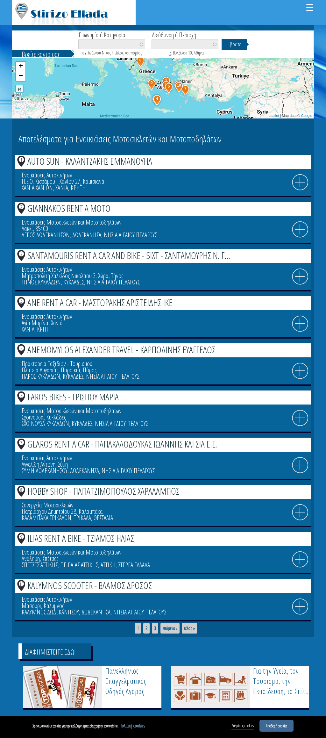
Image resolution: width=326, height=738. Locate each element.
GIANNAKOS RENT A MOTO (68, 208)
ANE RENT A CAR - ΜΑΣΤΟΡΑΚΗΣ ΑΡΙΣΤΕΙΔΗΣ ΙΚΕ (100, 302)
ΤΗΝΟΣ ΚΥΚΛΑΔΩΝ (41, 282)
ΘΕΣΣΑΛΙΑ (103, 517)
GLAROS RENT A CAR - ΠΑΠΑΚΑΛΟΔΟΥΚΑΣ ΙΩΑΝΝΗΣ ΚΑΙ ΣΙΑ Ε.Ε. (122, 444)
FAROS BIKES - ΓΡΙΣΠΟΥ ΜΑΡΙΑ (73, 396)
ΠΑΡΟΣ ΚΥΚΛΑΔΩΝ (41, 376)
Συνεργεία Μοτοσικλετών (48, 505)
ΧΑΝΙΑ (61, 187)
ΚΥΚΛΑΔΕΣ (73, 282)
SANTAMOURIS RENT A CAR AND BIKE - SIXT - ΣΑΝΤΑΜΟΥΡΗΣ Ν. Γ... (128, 255)
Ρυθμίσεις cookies (242, 726)
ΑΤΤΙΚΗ (108, 565)
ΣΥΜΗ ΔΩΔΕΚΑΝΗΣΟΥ (44, 470)
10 (21, 584)
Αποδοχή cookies (276, 726)
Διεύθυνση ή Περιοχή (174, 34)
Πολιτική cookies (132, 727)
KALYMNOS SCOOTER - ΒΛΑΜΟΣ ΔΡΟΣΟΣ (89, 585)
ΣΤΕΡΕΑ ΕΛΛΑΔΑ (134, 565)
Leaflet (273, 116)
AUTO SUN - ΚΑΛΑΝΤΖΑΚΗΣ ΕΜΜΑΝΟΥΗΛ (89, 161)
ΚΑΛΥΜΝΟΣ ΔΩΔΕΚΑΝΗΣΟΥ (50, 612)
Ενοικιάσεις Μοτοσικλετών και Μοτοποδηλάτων (72, 222)
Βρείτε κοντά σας (41, 54)
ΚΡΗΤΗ (78, 187)
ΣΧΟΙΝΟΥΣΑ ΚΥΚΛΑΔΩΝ (45, 423)
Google (306, 116)
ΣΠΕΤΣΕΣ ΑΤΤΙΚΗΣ (40, 565)
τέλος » (189, 628)
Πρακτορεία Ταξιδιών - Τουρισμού (57, 363)
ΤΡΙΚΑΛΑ (82, 517)
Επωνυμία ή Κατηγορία (102, 34)
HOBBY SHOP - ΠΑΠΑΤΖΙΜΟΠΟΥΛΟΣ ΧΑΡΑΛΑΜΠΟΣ (103, 491)
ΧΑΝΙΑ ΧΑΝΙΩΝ (37, 187)
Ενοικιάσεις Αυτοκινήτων (47, 175)
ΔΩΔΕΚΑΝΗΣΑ (86, 235)
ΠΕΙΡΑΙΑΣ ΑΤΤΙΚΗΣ (79, 565)
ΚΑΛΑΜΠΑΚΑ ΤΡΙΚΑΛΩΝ (46, 517)
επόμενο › (170, 628)
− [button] (21, 76)
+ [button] (21, 66)
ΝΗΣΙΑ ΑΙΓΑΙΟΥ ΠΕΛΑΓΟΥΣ (130, 235)
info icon (300, 182)
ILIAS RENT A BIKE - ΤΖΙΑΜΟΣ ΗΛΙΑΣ (80, 538)
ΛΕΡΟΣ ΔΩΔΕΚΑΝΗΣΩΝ (46, 235)
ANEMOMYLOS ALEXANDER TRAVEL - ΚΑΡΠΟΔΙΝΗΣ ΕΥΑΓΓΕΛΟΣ (121, 349)
